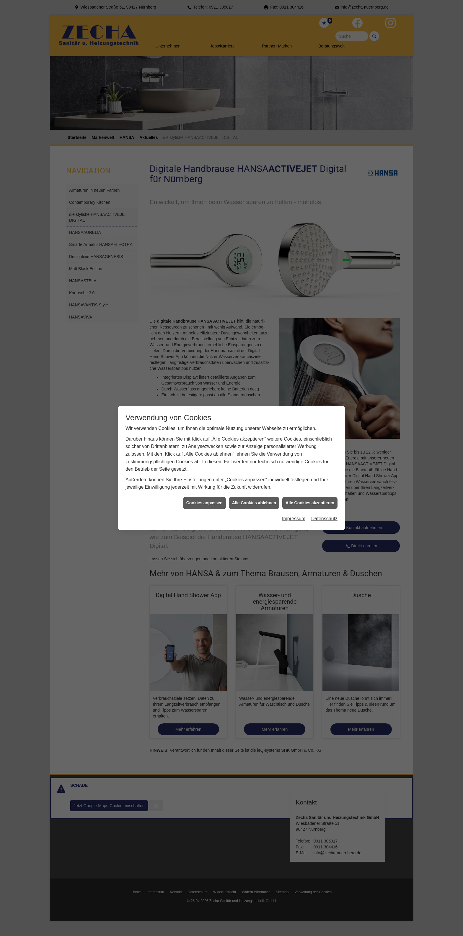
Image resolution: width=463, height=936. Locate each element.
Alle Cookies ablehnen (254, 475)
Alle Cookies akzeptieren (310, 475)
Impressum (293, 491)
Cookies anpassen (204, 475)
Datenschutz (324, 491)
